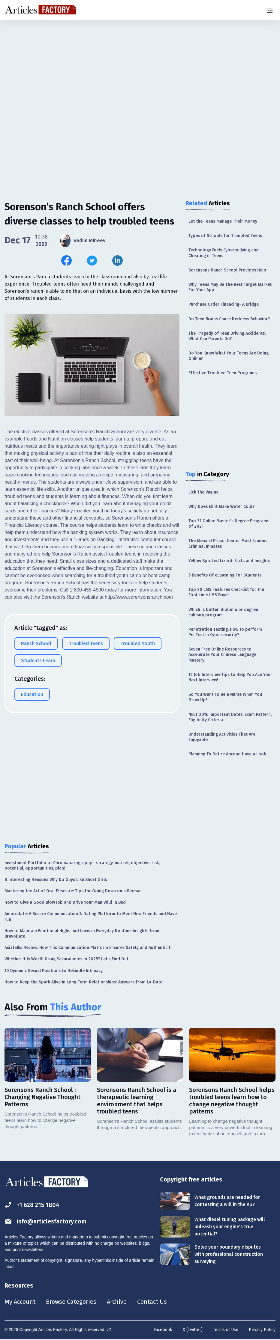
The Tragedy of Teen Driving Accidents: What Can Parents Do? (227, 336)
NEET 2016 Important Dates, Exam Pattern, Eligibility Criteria (230, 717)
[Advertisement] (140, 67)
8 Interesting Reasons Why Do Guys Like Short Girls (56, 879)
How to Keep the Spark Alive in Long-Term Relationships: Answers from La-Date (83, 982)
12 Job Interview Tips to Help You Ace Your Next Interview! (230, 677)
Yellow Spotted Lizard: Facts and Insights (229, 560)
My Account (20, 1301)
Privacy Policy (262, 1329)
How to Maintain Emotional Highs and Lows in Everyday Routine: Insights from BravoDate (82, 933)
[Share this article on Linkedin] (117, 260)
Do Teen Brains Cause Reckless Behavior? (229, 319)
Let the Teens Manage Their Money (222, 221)
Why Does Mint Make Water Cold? (221, 506)
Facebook (163, 1329)
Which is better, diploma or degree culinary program (223, 612)
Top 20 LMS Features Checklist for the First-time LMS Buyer (226, 592)
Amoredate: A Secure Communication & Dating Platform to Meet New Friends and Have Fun (91, 916)
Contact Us (152, 1301)
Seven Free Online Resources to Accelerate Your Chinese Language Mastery (222, 655)
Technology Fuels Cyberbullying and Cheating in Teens (223, 253)
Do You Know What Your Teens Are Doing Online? (228, 356)
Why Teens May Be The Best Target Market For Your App (230, 287)
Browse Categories (71, 1301)
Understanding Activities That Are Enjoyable (221, 737)
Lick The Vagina (203, 492)
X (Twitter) (193, 1329)
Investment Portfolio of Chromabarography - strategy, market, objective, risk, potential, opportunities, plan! (82, 865)
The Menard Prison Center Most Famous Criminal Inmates (227, 543)
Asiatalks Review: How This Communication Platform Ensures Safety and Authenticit (87, 947)
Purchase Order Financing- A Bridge (223, 304)
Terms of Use (225, 1329)
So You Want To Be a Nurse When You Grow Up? (225, 697)
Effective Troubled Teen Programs (222, 372)
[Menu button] (269, 10)
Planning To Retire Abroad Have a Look (227, 754)
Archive (117, 1301)
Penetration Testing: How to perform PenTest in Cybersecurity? (225, 632)
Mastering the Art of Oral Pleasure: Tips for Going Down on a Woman (73, 891)
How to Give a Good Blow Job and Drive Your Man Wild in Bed (65, 902)
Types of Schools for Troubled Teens (225, 235)
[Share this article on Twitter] (92, 260)
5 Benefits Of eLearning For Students (224, 575)
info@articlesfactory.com (46, 1221)
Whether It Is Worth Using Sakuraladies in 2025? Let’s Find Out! (67, 959)
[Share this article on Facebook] (66, 260)
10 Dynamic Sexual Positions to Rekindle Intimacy (54, 970)
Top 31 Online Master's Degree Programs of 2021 (228, 523)
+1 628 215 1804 (32, 1204)
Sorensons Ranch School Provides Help (227, 270)
